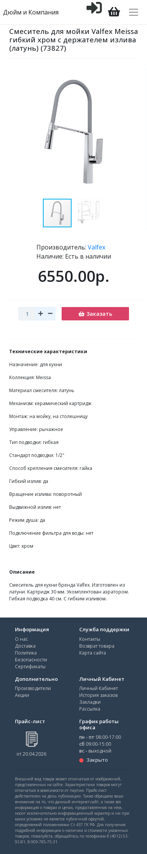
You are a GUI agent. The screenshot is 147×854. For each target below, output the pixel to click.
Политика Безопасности (31, 656)
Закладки (90, 702)
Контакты (89, 639)
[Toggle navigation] (133, 12)
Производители (33, 688)
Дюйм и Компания (31, 12)
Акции (22, 695)
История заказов (98, 695)
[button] (89, 213)
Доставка (25, 646)
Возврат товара (96, 646)
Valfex (96, 247)
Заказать (95, 313)
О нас (21, 639)
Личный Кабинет (98, 688)
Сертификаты (30, 666)
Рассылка (89, 709)
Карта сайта (92, 653)
